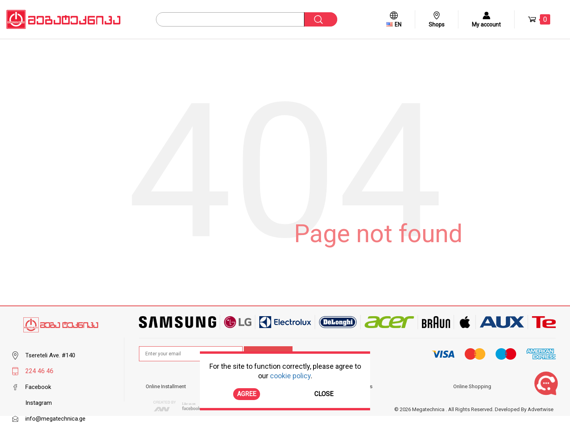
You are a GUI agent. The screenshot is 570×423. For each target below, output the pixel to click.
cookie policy (290, 376)
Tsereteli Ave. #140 (50, 355)
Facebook (38, 387)
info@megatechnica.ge (55, 418)
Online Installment (166, 386)
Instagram (38, 402)
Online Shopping (472, 386)
